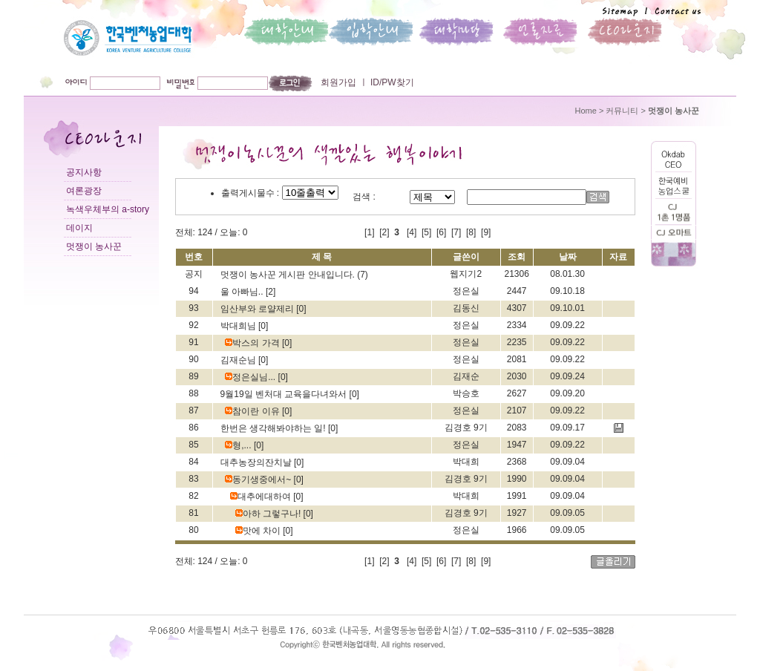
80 (193, 530)
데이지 (79, 228)
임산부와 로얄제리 (258, 309)
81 (193, 513)
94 (193, 291)
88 (193, 393)
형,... (239, 445)
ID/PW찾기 (391, 82)
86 (193, 427)
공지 (194, 274)
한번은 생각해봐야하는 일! (274, 428)
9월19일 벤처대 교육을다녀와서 (285, 394)
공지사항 (84, 172)
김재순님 (239, 360)
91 (193, 342)
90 (193, 359)
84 (193, 461)
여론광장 (84, 191)
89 (193, 376)
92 (193, 325)
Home (586, 110)
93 (193, 308)
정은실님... (251, 377)
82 (193, 496)
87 (193, 410)
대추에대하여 (261, 496)
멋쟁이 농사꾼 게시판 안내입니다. (289, 274)
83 (193, 479)
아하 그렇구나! (269, 513)
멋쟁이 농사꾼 (94, 246)
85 (193, 444)
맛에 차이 (259, 531)
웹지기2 (466, 274)
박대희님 (239, 326)
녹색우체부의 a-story (107, 209)
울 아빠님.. (243, 292)
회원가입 (338, 82)
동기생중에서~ (259, 479)
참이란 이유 (253, 411)
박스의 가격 (253, 343)
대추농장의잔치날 (257, 462)
